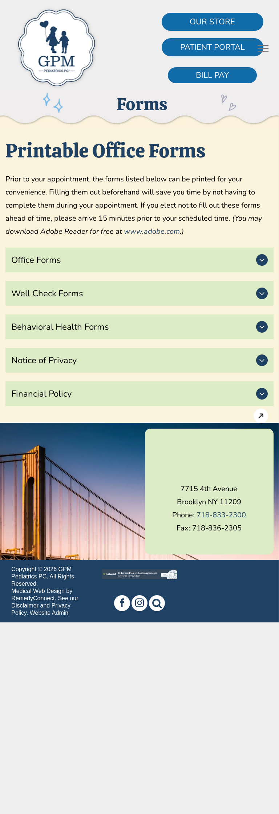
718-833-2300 (221, 515)
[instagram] (139, 604)
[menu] (263, 48)
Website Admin (49, 613)
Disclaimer (25, 605)
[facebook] (122, 604)
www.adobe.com (152, 231)
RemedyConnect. (33, 598)
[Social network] (157, 604)
